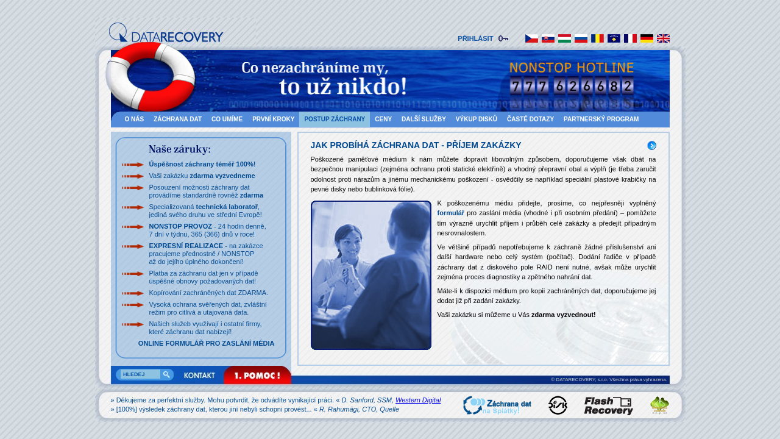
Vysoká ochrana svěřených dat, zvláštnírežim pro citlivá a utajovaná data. (208, 308)
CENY (383, 119)
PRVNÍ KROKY (273, 119)
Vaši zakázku (202, 175)
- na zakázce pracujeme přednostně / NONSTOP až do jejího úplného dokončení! (206, 253)
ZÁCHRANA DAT (178, 119)
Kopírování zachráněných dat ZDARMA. (209, 292)
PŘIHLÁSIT (477, 38)
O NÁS (134, 119)
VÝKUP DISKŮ (476, 119)
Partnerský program (601, 119)
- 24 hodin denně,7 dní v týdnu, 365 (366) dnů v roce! (207, 230)
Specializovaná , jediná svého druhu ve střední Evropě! (205, 210)
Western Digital (418, 400)
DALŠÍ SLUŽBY (424, 119)
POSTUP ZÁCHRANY (334, 119)
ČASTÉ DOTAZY (530, 119)
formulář (451, 212)
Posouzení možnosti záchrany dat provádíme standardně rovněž (206, 191)
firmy (253, 323)
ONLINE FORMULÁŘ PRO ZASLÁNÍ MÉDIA (206, 343)
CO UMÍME (227, 119)
